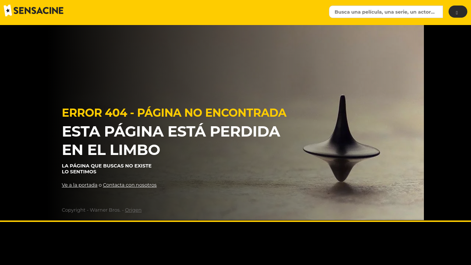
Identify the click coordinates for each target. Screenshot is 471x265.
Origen (133, 210)
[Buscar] (458, 12)
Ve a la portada (80, 185)
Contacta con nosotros (130, 185)
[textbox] (386, 12)
